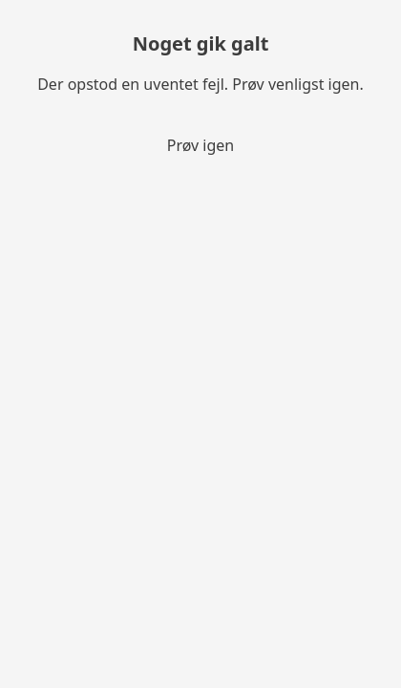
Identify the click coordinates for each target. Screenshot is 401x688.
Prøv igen (201, 145)
